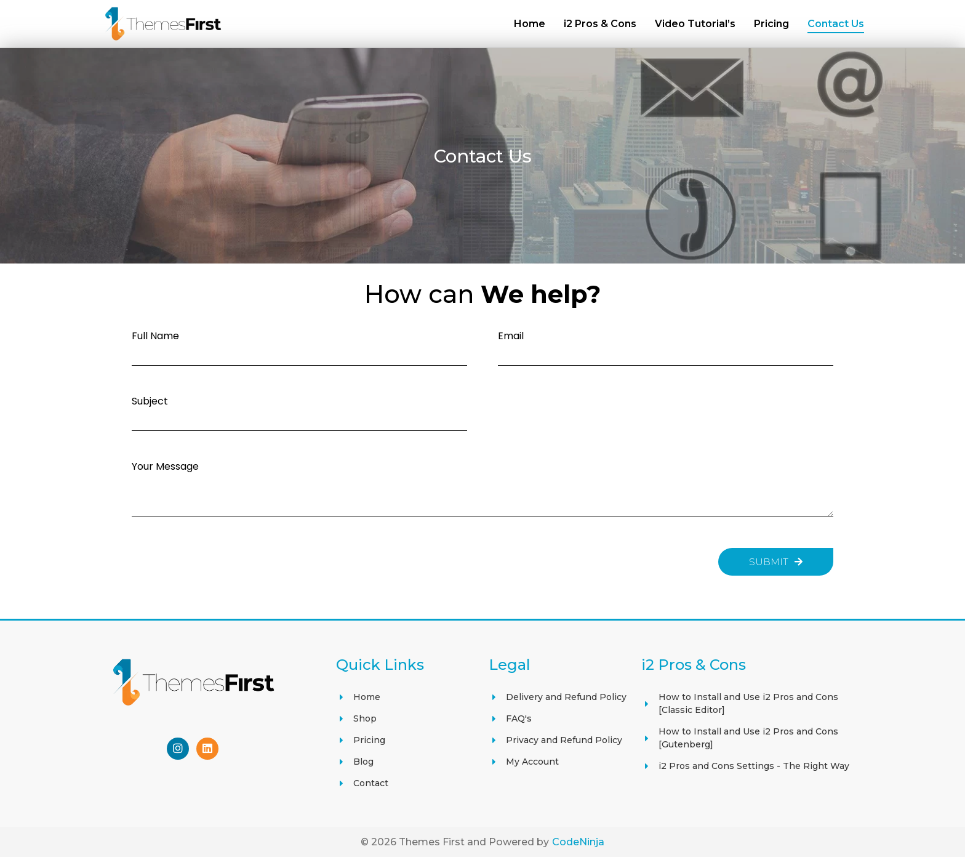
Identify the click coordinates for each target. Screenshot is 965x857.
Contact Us (835, 24)
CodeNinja (578, 841)
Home (529, 24)
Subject (150, 401)
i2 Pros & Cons (600, 24)
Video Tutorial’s (695, 24)
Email (511, 335)
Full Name (155, 335)
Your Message (165, 466)
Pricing (771, 24)
